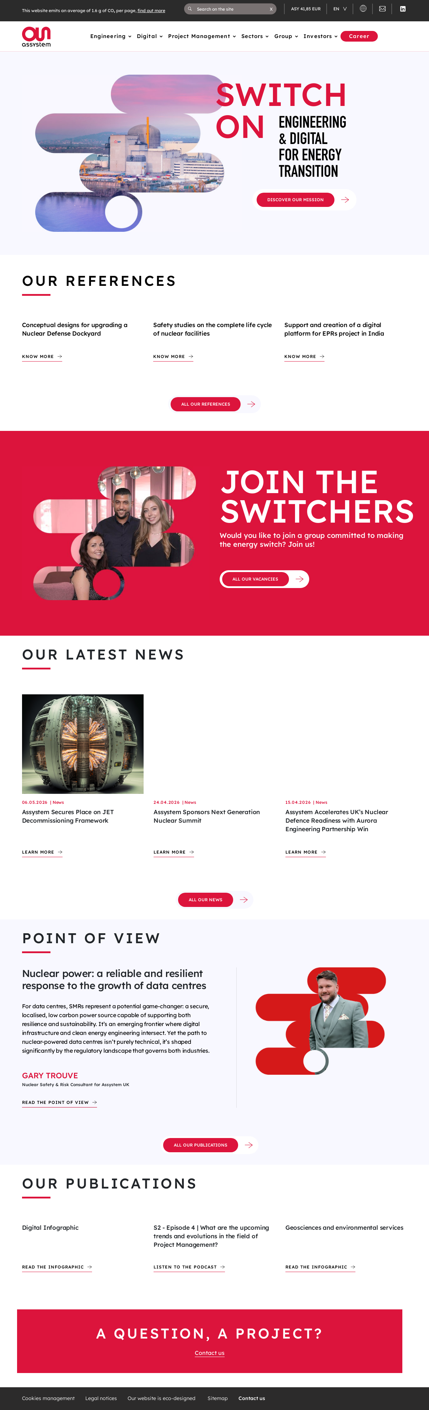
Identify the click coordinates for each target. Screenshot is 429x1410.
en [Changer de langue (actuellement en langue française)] (336, 8)
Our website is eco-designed (162, 1398)
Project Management (199, 36)
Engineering (108, 36)
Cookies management (48, 1398)
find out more (151, 10)
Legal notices (101, 1398)
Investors (318, 36)
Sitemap (218, 1398)
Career (359, 36)
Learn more (38, 852)
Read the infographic (53, 1267)
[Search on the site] (233, 9)
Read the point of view (55, 1102)
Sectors (252, 36)
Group (283, 36)
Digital (147, 36)
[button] (271, 9)
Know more (38, 356)
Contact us (210, 1352)
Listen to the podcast (185, 1267)
